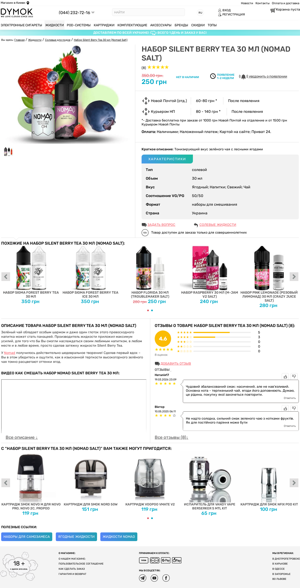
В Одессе (278, 568)
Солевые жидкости (217, 225)
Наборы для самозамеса (27, 537)
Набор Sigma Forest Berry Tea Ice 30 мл (90, 272)
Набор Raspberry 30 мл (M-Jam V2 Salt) (209, 272)
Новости (247, 3)
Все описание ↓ (22, 437)
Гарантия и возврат (72, 574)
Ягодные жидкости (76, 537)
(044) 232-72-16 (74, 12)
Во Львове (279, 578)
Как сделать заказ (72, 568)
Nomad (9, 353)
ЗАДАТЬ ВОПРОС (161, 225)
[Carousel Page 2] (152, 310)
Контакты (262, 3)
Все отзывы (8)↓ (171, 437)
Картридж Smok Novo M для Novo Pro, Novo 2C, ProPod (31, 480)
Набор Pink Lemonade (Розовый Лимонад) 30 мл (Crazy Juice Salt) (269, 274)
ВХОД (224, 10)
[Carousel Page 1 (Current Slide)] (148, 310)
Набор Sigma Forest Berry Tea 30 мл (31, 272)
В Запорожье (281, 574)
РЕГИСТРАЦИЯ (231, 14)
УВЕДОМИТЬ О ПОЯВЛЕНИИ (263, 76)
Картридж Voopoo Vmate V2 (150, 478)
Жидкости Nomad (119, 537)
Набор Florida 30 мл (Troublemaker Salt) (150, 272)
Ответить (290, 398)
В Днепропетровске (286, 558)
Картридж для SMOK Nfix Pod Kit (269, 478)
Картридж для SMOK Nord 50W (90, 478)
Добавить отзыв (176, 364)
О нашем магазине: (72, 558)
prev (6, 277)
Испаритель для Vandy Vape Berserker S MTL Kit (209, 480)
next (294, 277)
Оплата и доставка (285, 3)
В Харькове (280, 563)
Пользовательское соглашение (81, 563)
